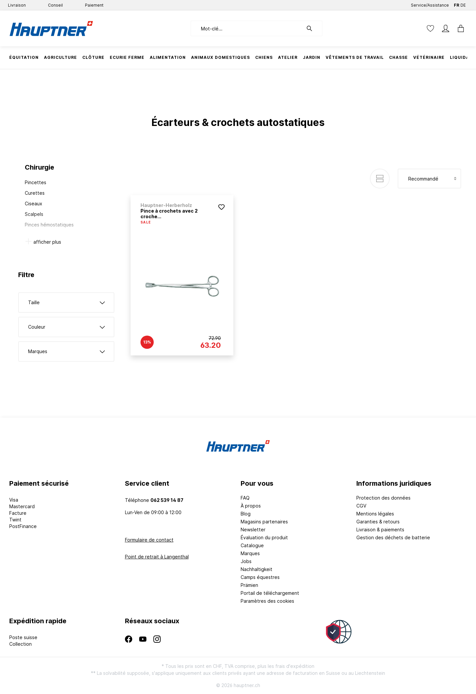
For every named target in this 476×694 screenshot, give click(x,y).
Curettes (35, 193)
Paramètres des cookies (267, 601)
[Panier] (458, 28)
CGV (361, 506)
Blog (246, 513)
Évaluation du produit (264, 537)
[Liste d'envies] (430, 28)
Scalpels (34, 214)
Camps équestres (260, 577)
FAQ (245, 498)
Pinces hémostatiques (49, 224)
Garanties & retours (378, 521)
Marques (250, 553)
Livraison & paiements (380, 529)
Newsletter (253, 529)
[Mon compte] (445, 28)
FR (456, 4)
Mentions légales (375, 513)
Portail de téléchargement (270, 593)
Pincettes (35, 182)
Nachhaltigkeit (256, 569)
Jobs (246, 561)
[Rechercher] (313, 28)
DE (463, 4)
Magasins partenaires (264, 521)
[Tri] (429, 178)
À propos (251, 506)
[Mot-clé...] (246, 28)
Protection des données (383, 498)
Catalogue (252, 545)
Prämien (249, 585)
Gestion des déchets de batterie (393, 537)
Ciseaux (33, 203)
